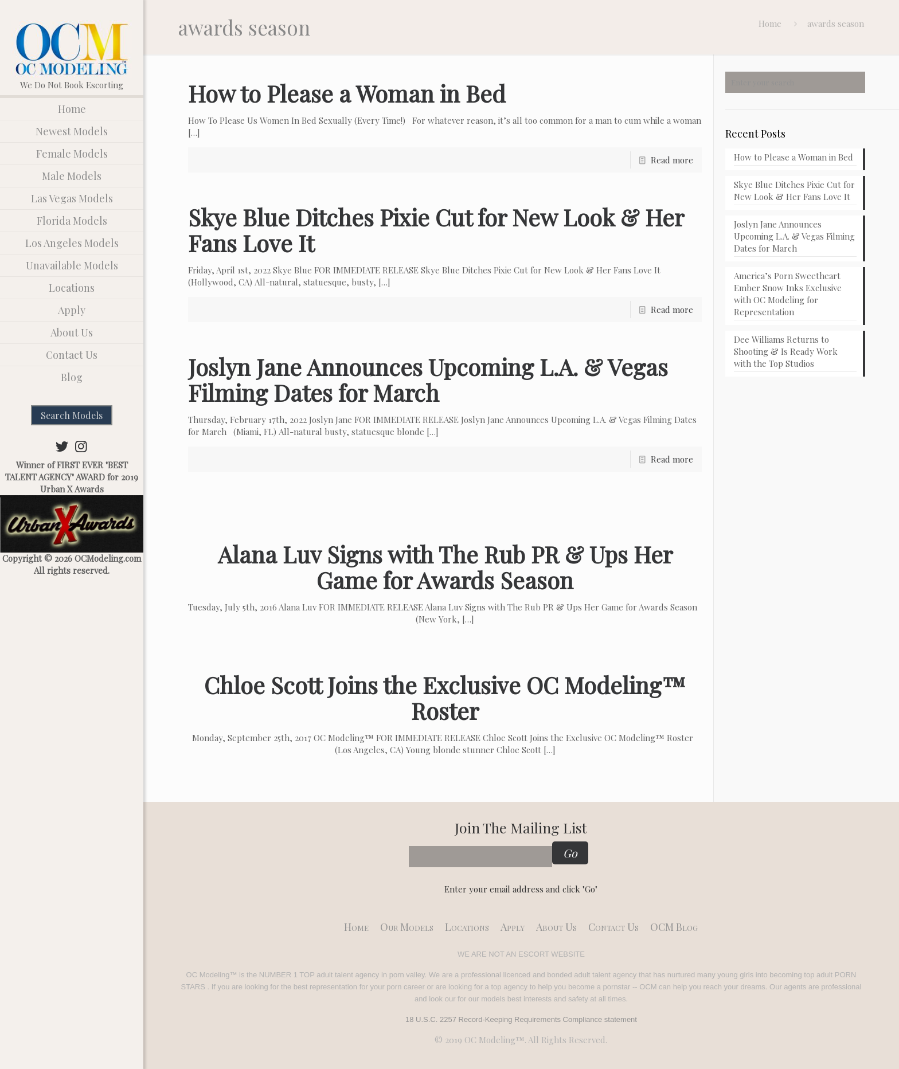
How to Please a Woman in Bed (347, 93)
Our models (406, 927)
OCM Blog (674, 927)
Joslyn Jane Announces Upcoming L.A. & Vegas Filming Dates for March (428, 379)
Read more (672, 160)
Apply (513, 927)
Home (770, 23)
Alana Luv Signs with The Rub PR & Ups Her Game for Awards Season (445, 567)
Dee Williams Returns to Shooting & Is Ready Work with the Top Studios (786, 351)
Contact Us (613, 927)
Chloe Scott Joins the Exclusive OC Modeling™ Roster (445, 697)
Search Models (72, 415)
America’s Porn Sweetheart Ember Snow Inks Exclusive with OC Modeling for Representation (788, 294)
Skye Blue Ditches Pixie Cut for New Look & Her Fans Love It (435, 230)
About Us (556, 927)
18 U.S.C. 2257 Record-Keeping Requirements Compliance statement (521, 1019)
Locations (467, 927)
